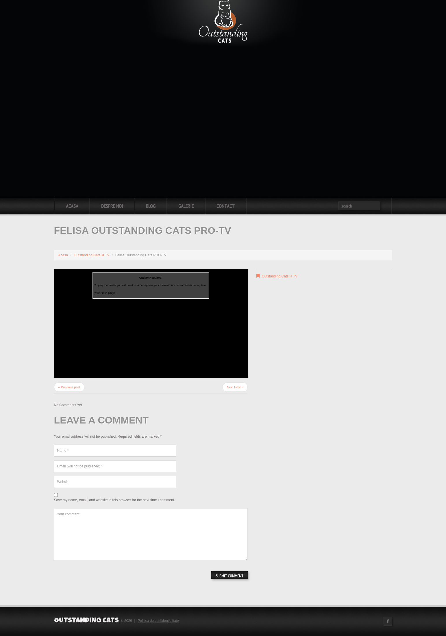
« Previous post (69, 387)
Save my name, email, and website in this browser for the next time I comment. (114, 500)
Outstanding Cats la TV (92, 255)
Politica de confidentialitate (158, 621)
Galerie (186, 206)
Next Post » (235, 387)
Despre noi (112, 206)
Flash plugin (108, 292)
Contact (225, 206)
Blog (151, 206)
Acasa (72, 206)
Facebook (388, 621)
